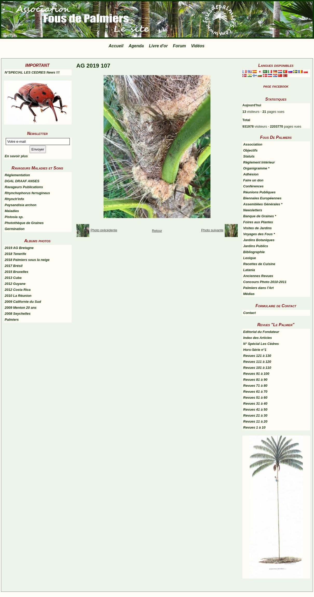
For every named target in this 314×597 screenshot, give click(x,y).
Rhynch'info (14, 199)
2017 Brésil (14, 266)
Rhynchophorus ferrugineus (27, 193)
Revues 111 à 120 (257, 362)
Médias (249, 294)
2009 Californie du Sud (23, 302)
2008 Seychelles (18, 314)
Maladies (12, 211)
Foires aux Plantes (258, 222)
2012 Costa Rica (18, 290)
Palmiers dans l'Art (258, 288)
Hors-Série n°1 (255, 350)
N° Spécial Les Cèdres (261, 344)
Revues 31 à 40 (255, 403)
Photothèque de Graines (24, 223)
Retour (157, 231)
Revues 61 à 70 (255, 391)
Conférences (253, 186)
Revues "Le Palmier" (276, 325)
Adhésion (250, 174)
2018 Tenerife (15, 254)
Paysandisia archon (20, 205)
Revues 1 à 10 (254, 427)
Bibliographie (254, 252)
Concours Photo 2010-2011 (264, 282)
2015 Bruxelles (16, 272)
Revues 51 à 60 (255, 397)
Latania (249, 270)
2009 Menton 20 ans (21, 308)
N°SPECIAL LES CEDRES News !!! (32, 72)
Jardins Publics (255, 246)
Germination (15, 229)
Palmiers (12, 320)
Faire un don (253, 180)
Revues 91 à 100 (256, 374)
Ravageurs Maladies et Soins (37, 168)
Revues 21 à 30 (255, 415)
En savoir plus (16, 156)
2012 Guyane (15, 284)
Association (252, 144)
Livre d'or (158, 46)
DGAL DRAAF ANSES (22, 181)
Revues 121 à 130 (257, 356)
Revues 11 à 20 (255, 421)
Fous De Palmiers (276, 137)
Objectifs (250, 150)
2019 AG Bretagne (19, 248)
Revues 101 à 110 (257, 368)
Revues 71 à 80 (255, 386)
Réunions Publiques (259, 192)
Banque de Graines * (259, 216)
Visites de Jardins (257, 228)
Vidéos (197, 46)
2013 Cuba (13, 278)
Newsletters (252, 210)
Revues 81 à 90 (255, 380)
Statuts (249, 156)
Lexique (249, 258)
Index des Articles (257, 338)
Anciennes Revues (258, 276)
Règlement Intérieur (259, 162)
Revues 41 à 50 (255, 409)
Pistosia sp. (14, 217)
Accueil (116, 46)
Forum (179, 46)
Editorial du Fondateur (261, 332)
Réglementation (17, 175)
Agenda (136, 46)
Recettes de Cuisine (259, 264)
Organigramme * (256, 168)
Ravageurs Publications (24, 187)
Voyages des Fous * (259, 234)
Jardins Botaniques (259, 240)
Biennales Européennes (262, 198)
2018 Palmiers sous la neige (27, 260)
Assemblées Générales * (262, 204)
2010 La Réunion (18, 296)
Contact (249, 313)
